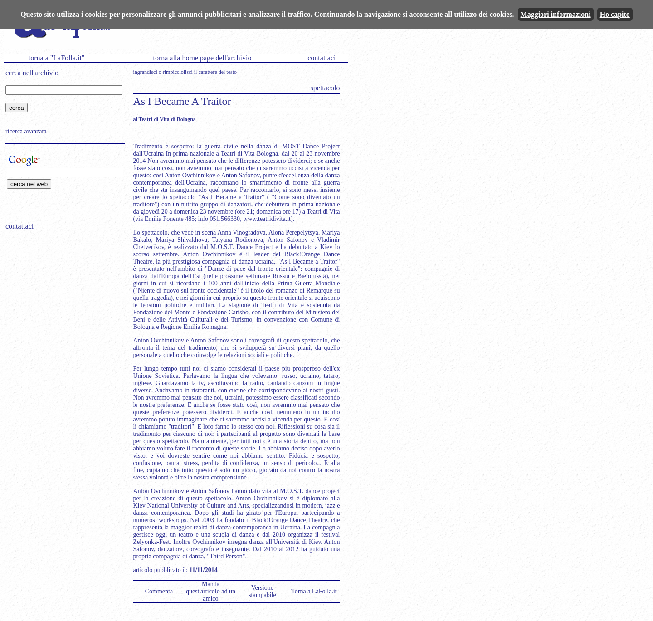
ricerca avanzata (26, 131)
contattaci (321, 58)
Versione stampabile (262, 591)
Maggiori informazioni (556, 14)
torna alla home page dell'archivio (202, 58)
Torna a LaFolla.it (314, 591)
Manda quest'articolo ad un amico (210, 591)
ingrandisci (145, 72)
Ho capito (615, 14)
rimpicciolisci (178, 72)
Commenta (159, 591)
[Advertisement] (62, 295)
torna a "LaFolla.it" (57, 58)
